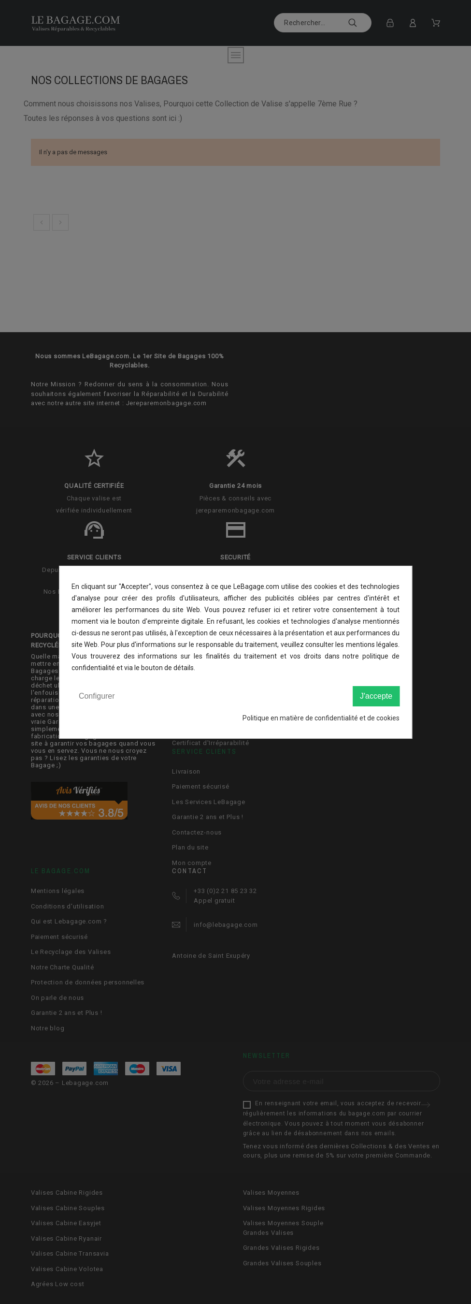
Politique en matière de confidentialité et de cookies (321, 718)
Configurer (97, 696)
